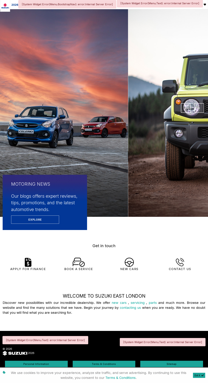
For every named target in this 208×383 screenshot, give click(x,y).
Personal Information (36, 364)
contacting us (131, 308)
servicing (138, 303)
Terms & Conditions (104, 364)
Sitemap (172, 364)
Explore (35, 219)
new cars (120, 303)
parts (153, 303)
